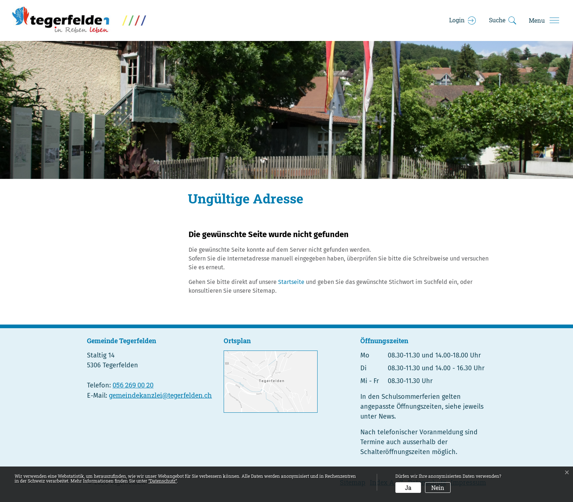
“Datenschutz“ (162, 481)
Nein (437, 487)
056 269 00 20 (133, 385)
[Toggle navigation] (543, 20)
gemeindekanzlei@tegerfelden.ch (160, 395)
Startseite (291, 281)
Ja (408, 487)
